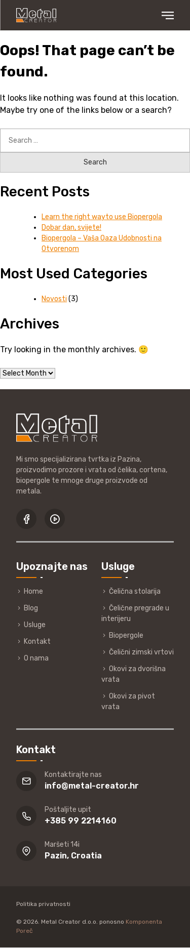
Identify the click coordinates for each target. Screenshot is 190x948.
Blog (31, 608)
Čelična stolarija (135, 591)
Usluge (35, 625)
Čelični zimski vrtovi (141, 652)
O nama (36, 658)
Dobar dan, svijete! (71, 227)
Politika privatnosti (43, 904)
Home (33, 591)
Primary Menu (168, 15)
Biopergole (126, 635)
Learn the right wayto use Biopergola (102, 217)
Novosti (54, 299)
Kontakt (37, 641)
